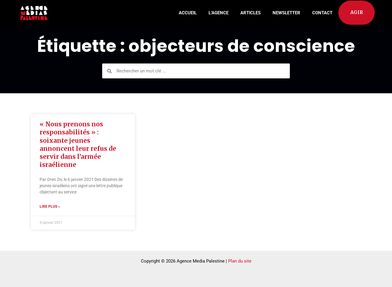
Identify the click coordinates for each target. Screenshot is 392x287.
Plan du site (239, 261)
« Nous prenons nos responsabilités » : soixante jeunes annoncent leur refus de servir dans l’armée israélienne (78, 144)
